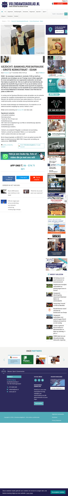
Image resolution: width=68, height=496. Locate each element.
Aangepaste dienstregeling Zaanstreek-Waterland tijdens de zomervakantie (59, 297)
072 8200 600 (13, 402)
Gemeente (25, 11)
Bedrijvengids (17, 11)
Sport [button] (44, 11)
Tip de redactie (36, 178)
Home (4, 21)
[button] (1, 59)
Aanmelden (38, 418)
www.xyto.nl (12, 406)
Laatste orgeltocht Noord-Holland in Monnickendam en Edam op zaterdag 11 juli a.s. (59, 329)
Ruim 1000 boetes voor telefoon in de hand (13, 193)
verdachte (10, 145)
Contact (16, 16)
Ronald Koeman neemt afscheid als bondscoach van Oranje (60, 310)
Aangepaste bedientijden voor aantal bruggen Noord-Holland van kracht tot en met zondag (59, 319)
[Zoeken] (66, 14)
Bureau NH (20, 110)
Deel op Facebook (9, 178)
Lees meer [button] (29, 493)
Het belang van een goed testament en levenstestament (58, 280)
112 (5, 11)
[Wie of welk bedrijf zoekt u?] (59, 31)
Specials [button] (38, 11)
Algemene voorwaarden (58, 429)
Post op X (23, 177)
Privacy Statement (56, 435)
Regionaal (32, 11)
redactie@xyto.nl (14, 404)
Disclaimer (54, 432)
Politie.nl (41, 73)
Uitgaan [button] (3, 16)
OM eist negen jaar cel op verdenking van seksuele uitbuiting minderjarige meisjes (14, 205)
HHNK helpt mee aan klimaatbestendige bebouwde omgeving (59, 346)
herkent (3, 147)
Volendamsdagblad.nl (24, 3)
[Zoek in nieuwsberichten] (57, 14)
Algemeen (10, 11)
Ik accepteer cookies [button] (58, 492)
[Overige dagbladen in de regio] (57, 398)
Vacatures (10, 16)
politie (4, 145)
